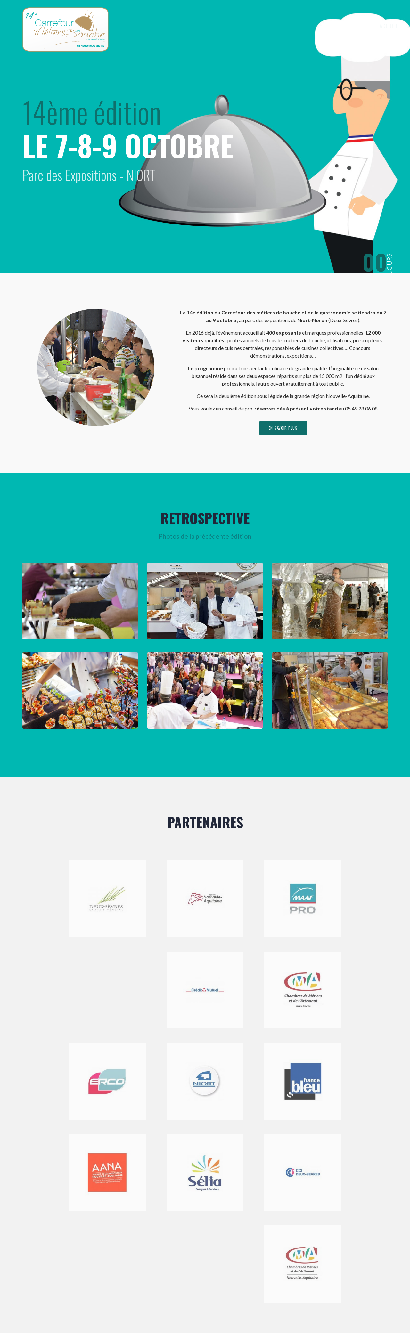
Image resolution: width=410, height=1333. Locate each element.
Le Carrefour (269, 26)
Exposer (308, 26)
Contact (368, 26)
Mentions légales (166, 1311)
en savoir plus (283, 429)
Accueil (234, 26)
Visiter (339, 26)
